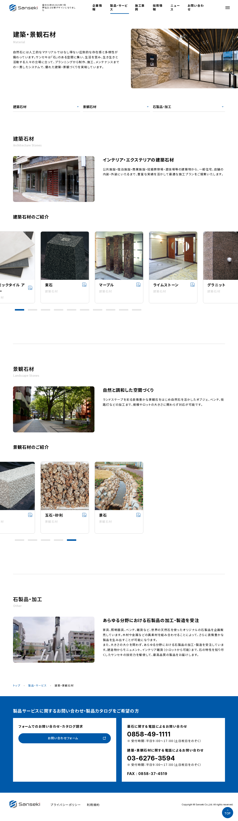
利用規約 (93, 805)
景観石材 (89, 106)
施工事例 (140, 7)
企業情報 (97, 7)
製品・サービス (119, 7)
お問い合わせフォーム (63, 738)
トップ (16, 685)
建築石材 (19, 106)
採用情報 (158, 7)
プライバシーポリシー (65, 805)
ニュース (175, 7)
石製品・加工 (162, 106)
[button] (19, 310)
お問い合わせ (196, 7)
